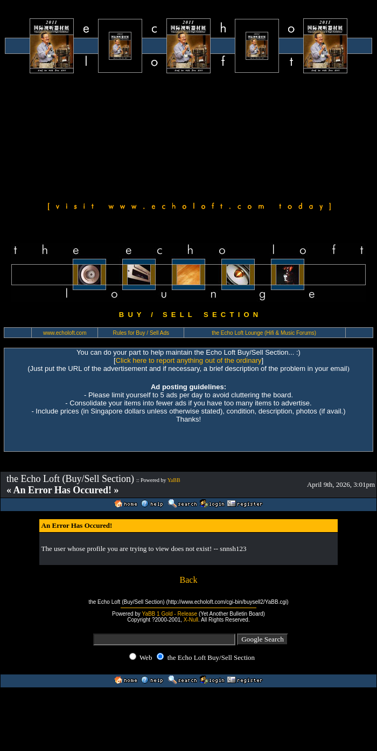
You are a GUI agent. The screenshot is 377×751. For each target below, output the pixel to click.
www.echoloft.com (65, 333)
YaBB (173, 480)
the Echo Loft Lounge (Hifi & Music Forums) (264, 333)
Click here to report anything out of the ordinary (189, 360)
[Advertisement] (101, 136)
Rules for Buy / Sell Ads (141, 333)
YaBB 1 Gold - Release (169, 614)
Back (189, 579)
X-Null (191, 620)
